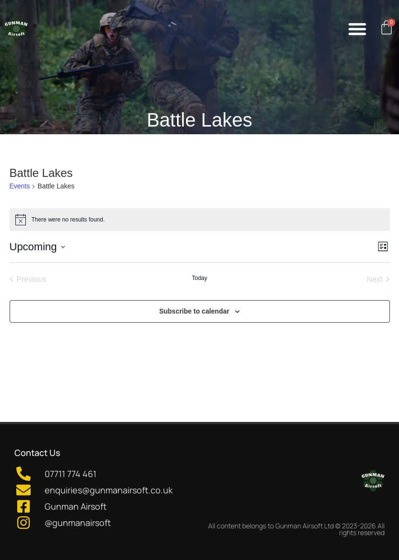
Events (20, 186)
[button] (357, 28)
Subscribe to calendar (194, 311)
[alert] (200, 219)
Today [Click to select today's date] (199, 278)
